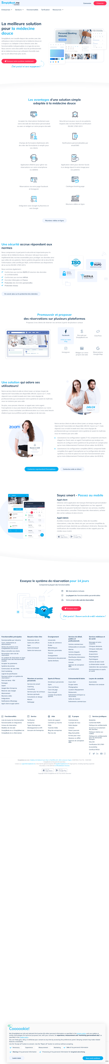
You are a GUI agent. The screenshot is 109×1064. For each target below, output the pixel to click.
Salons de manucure (34, 650)
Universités (51, 640)
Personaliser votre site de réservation (9, 654)
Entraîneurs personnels (56, 682)
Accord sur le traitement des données (97, 728)
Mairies (70, 649)
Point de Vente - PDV (8, 680)
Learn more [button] (16, 1058)
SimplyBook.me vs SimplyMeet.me (12, 730)
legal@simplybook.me (62, 764)
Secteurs (19, 10)
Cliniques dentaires (95, 646)
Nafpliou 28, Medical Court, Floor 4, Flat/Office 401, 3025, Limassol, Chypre (51, 760)
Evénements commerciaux (77, 701)
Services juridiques (74, 660)
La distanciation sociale (97, 664)
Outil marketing (6, 671)
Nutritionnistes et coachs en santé (97, 670)
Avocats (71, 662)
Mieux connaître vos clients (10, 651)
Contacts (71, 728)
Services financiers (74, 654)
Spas (29, 645)
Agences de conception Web (76, 665)
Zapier (3, 685)
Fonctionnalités (32, 10)
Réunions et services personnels (35, 680)
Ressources (58, 10)
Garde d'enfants (53, 661)
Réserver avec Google (8, 691)
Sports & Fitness (54, 678)
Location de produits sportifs (55, 695)
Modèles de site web (8, 728)
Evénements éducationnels (57, 658)
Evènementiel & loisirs (76, 678)
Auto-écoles (93, 682)
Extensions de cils (33, 640)
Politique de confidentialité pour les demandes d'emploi (98, 737)
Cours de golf (52, 692)
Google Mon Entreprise (9, 688)
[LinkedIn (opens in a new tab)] (98, 753)
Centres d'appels (74, 652)
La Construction (73, 669)
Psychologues (93, 659)
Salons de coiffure (33, 643)
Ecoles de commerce (55, 643)
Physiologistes (93, 657)
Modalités (92, 720)
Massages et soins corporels (95, 643)
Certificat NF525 (94, 749)
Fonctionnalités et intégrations (11, 723)
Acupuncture (93, 654)
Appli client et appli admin (10, 703)
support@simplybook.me (28, 764)
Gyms (50, 684)
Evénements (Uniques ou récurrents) (76, 695)
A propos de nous (74, 723)
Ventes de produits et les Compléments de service (9, 647)
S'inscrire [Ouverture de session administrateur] (100, 3)
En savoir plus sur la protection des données (21, 294)
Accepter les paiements (9, 663)
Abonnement (5, 693)
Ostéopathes (93, 651)
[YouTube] (102, 753)
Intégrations (5, 698)
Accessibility (93, 747)
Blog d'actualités (73, 733)
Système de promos (8, 666)
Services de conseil (33, 684)
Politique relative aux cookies (96, 732)
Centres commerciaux (75, 644)
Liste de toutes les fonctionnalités (12, 720)
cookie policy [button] (24, 1037)
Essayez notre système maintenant (20, 61)
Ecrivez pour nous (74, 735)
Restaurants (72, 692)
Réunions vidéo (6, 696)
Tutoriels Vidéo (53, 728)
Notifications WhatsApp (9, 701)
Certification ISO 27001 (96, 744)
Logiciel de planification (9, 674)
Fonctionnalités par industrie (11, 640)
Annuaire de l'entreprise (35, 730)
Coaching (30, 686)
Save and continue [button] (93, 1058)
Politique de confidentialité (98, 725)
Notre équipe (72, 725)
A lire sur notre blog (66, 340)
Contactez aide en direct (72, 469)
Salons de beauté (33, 648)
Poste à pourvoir (73, 730)
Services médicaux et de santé (97, 638)
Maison (29, 699)
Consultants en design (34, 697)
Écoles (50, 645)
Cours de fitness (53, 687)
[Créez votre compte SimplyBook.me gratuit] (71, 608)
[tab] (66, 336)
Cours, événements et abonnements (8, 643)
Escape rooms (73, 684)
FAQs (49, 725)
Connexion (87, 3)
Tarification (45, 10)
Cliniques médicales (95, 649)
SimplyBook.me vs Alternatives (11, 733)
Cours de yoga (53, 690)
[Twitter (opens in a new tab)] (94, 753)
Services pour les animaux (36, 692)
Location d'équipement (76, 690)
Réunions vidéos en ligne (54, 221)
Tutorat (50, 653)
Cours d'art (72, 682)
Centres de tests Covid (96, 662)
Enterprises (6, 10)
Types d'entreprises (33, 725)
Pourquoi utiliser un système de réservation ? (12, 677)
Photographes (73, 687)
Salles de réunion (74, 699)
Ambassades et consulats (76, 647)
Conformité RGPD (95, 723)
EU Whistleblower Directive (61, 765)
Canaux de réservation (9, 725)
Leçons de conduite (96, 678)
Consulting (31, 689)
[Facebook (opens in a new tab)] (91, 753)
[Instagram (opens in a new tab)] (106, 753)
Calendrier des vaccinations (98, 667)
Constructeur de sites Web (10, 668)
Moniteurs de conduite (96, 684)
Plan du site (52, 733)
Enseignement (53, 637)
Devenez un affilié (74, 738)
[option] (28, 344)
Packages (4, 683)
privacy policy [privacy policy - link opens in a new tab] (81, 1033)
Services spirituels (33, 694)
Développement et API (34, 728)
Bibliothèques (52, 648)
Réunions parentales (55, 650)
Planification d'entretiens (76, 657)
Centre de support (54, 720)
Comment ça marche (55, 723)
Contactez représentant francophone (41, 469)
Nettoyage (30, 702)
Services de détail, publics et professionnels (75, 639)
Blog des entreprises (55, 730)
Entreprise (30, 723)
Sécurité (91, 742)
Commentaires (73, 720)
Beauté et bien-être (34, 637)
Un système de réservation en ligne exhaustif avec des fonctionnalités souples (13, 659)
